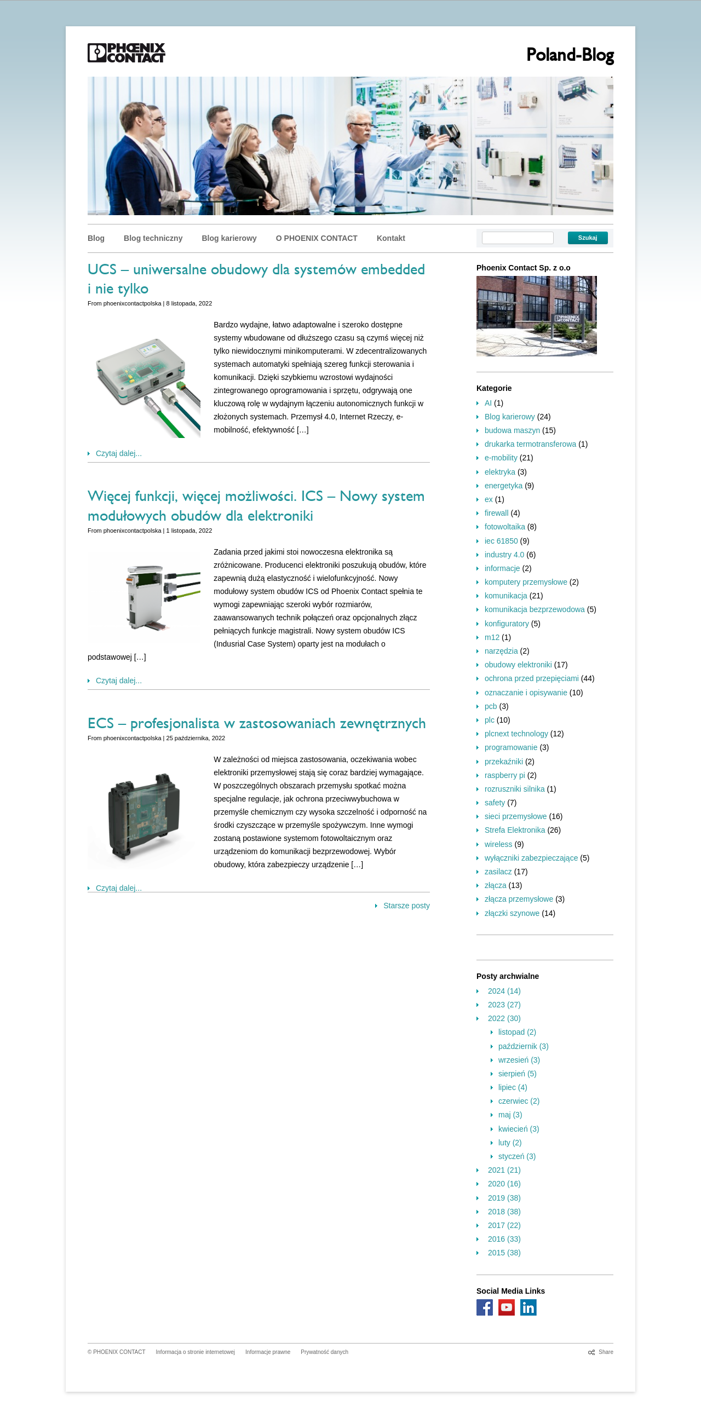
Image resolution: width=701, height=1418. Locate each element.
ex (489, 499)
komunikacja (506, 595)
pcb (491, 706)
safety (495, 802)
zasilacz (498, 871)
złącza (496, 885)
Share (606, 1352)
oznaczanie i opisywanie (526, 692)
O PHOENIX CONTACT (317, 238)
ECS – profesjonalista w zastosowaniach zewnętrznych (257, 725)
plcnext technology (516, 733)
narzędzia (501, 651)
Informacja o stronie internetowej (195, 1352)
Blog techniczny (153, 238)
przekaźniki (504, 761)
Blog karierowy (229, 238)
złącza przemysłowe (519, 899)
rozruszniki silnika (515, 789)
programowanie (511, 747)
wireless (499, 844)
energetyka (503, 485)
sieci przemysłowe (516, 816)
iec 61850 (501, 541)
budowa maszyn (512, 430)
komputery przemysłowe (526, 582)
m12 (492, 637)
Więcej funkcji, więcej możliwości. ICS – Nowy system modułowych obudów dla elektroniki (256, 508)
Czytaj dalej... (119, 453)
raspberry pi (505, 775)
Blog (96, 238)
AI (488, 403)
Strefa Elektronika (515, 830)
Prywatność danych (324, 1352)
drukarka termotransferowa (530, 444)
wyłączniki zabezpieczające (531, 858)
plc (490, 720)
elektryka (500, 472)
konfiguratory (507, 623)
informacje (502, 568)
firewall (497, 513)
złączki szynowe (512, 913)
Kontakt (391, 238)
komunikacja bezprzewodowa (535, 609)
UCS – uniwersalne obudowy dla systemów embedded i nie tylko (256, 281)
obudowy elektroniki (518, 664)
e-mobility (501, 457)
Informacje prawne (267, 1352)
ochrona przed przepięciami (532, 678)
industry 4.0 (504, 554)
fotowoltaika (505, 526)
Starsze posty (406, 905)
